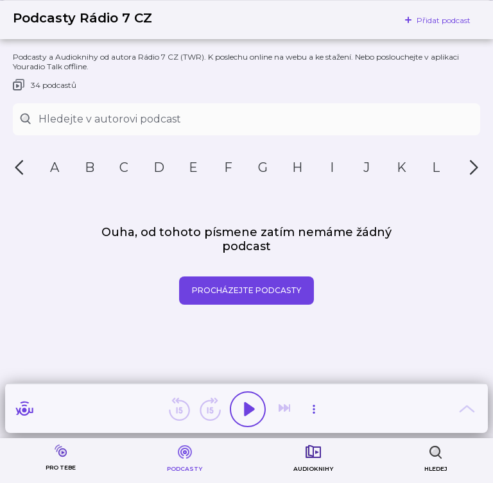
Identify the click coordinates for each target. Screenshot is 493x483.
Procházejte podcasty (246, 290)
